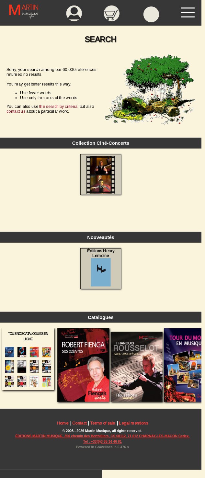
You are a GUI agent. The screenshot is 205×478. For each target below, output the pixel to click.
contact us (15, 111)
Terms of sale (102, 423)
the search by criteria (58, 106)
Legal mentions (133, 423)
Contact (79, 423)
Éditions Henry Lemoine (100, 268)
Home (63, 423)
